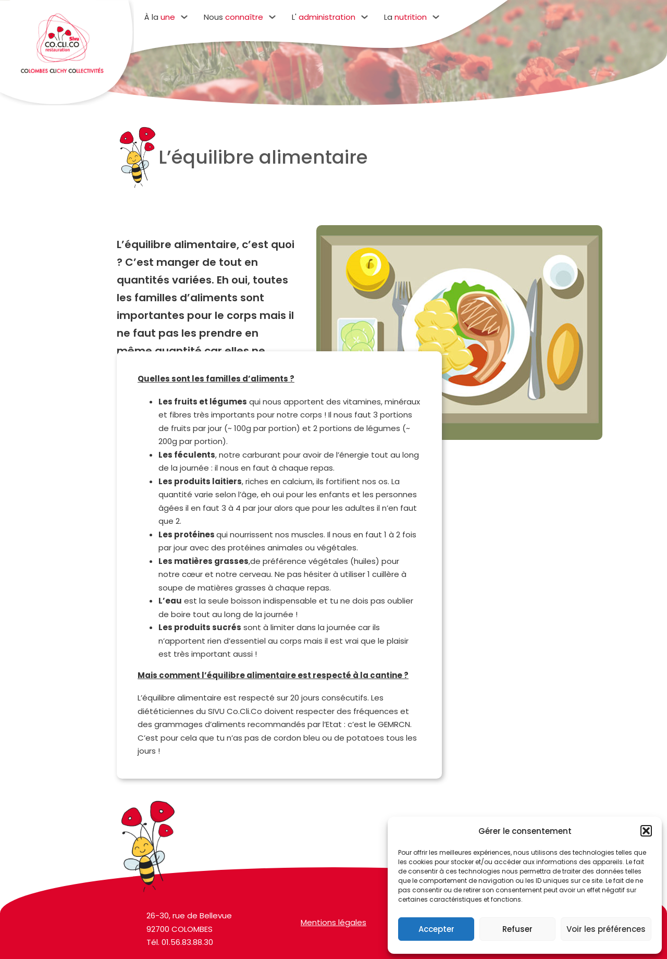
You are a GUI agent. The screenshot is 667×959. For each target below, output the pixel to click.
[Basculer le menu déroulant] (184, 17)
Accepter (436, 929)
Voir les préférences (606, 929)
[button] (646, 831)
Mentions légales (333, 929)
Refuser (517, 929)
